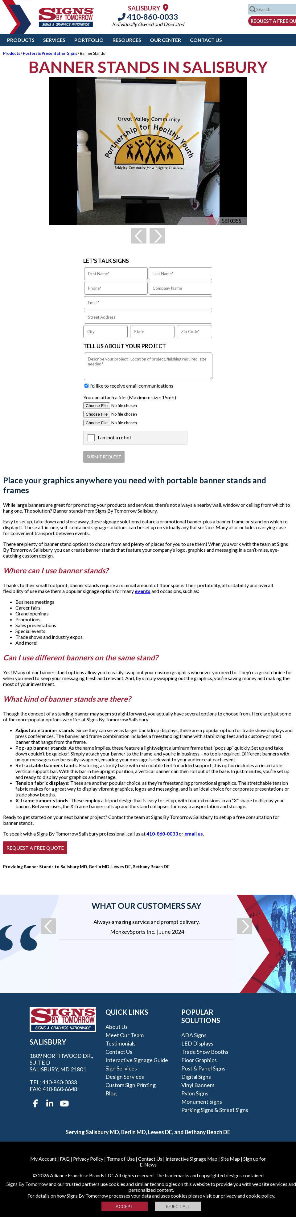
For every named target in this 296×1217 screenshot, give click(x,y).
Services (54, 40)
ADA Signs (194, 1035)
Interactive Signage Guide (136, 1060)
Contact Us (206, 40)
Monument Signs (201, 1101)
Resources (127, 40)
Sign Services (121, 1068)
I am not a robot (114, 437)
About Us (116, 1026)
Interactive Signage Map (191, 1159)
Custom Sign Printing (130, 1085)
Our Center (165, 40)
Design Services (124, 1076)
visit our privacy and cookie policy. (239, 1196)
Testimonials (120, 1043)
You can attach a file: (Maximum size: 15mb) (129, 397)
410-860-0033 (148, 16)
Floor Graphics (199, 1060)
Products (21, 40)
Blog (111, 1093)
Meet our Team (124, 1035)
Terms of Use (121, 1159)
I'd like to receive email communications (131, 386)
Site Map (230, 1159)
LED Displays (197, 1043)
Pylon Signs (194, 1093)
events (142, 591)
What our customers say (146, 906)
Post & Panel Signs (203, 1068)
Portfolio (89, 40)
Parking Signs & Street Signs (214, 1109)
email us (193, 833)
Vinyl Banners (198, 1085)
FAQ (65, 1159)
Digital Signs (196, 1076)
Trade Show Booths (204, 1051)
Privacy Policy (88, 1159)
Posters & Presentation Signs (50, 53)
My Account (43, 1159)
